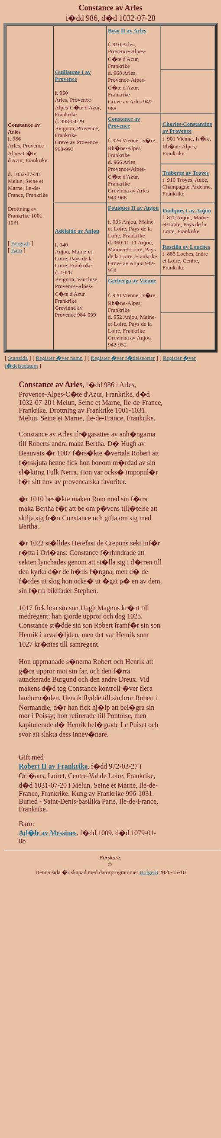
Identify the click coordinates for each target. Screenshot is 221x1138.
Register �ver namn (59, 358)
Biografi (20, 243)
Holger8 (149, 872)
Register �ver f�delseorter (123, 358)
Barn (16, 250)
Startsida (18, 358)
